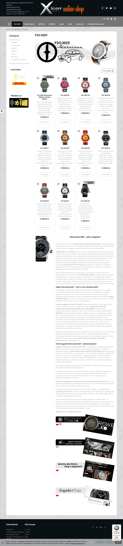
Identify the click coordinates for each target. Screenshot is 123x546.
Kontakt (27, 527)
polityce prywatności (78, 543)
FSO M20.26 (65, 143)
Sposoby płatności (12, 529)
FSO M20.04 (85, 196)
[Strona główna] (61, 8)
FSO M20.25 (85, 143)
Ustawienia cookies (12, 538)
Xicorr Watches (14, 35)
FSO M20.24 (105, 143)
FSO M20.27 (44, 143)
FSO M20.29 (85, 90)
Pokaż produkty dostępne (19, 58)
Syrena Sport (29, 19)
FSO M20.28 (105, 90)
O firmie (27, 524)
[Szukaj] (104, 19)
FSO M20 (17, 19)
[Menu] (120, 525)
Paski (70, 19)
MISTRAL (42, 19)
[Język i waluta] (115, 19)
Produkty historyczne (18, 54)
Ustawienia (99, 542)
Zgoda (118, 542)
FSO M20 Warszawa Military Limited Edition (44, 92)
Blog (26, 532)
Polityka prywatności (13, 535)
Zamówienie (12, 519)
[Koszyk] (108, 19)
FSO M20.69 (65, 90)
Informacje (30, 519)
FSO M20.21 (65, 196)
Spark (61, 19)
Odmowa (109, 542)
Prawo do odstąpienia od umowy (14, 532)
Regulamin (10, 524)
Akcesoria (80, 19)
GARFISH (52, 19)
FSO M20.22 (44, 196)
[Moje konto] (111, 19)
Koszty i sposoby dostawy (14, 527)
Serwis (27, 529)
